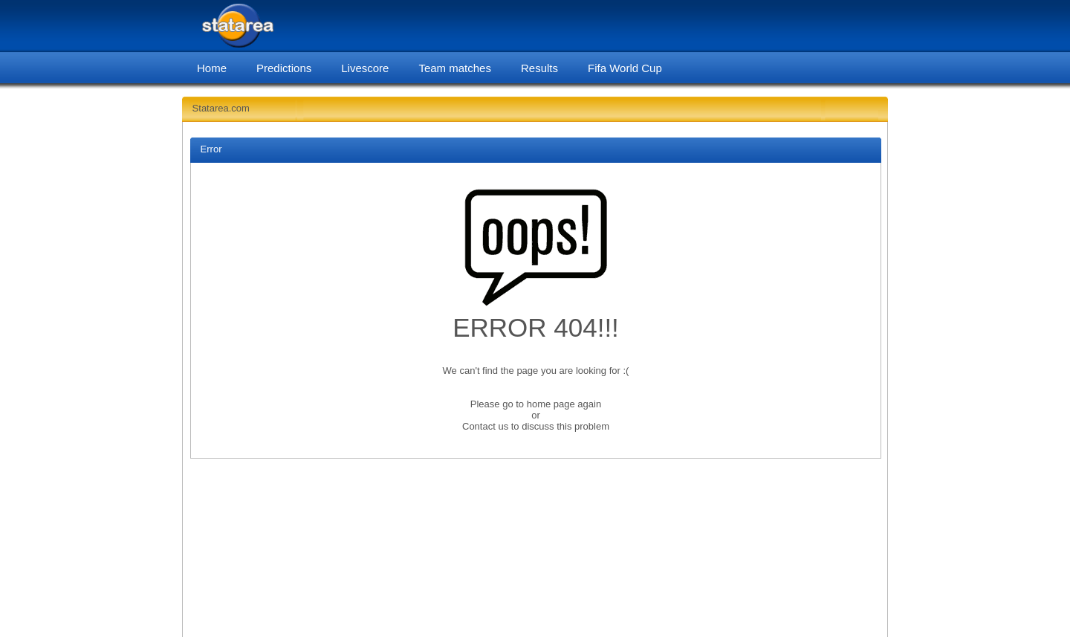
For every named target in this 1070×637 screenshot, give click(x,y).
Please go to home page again (535, 404)
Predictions (283, 68)
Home (212, 68)
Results (539, 68)
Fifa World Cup (625, 68)
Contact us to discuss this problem (535, 426)
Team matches (454, 68)
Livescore (365, 68)
